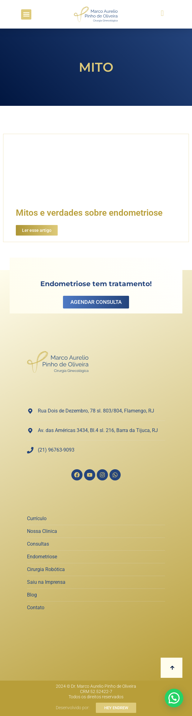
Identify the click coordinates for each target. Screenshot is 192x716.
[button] (26, 14)
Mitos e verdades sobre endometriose (89, 213)
